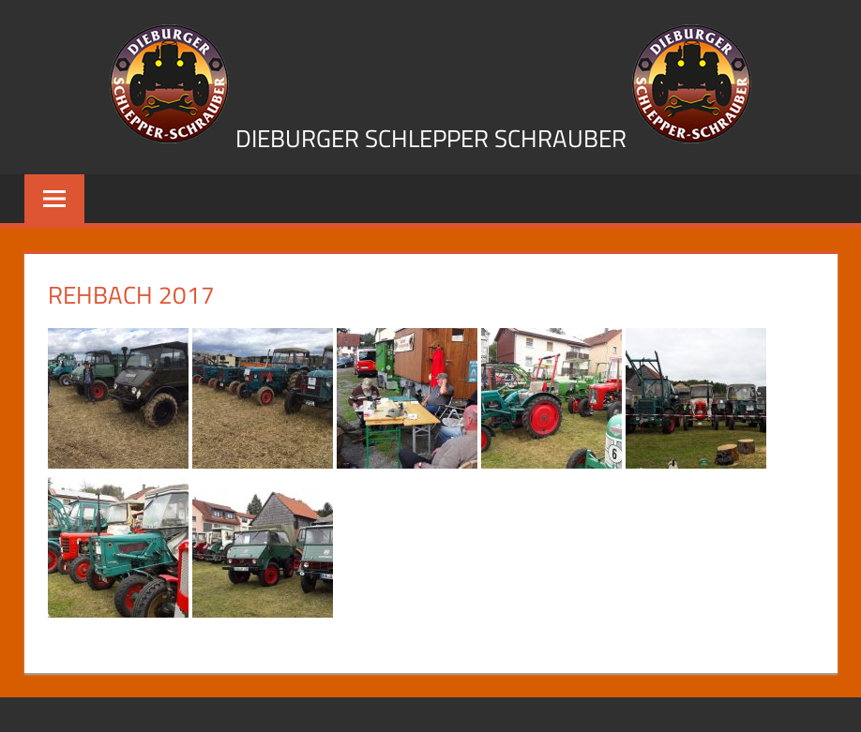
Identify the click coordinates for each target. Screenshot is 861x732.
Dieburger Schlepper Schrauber (431, 138)
